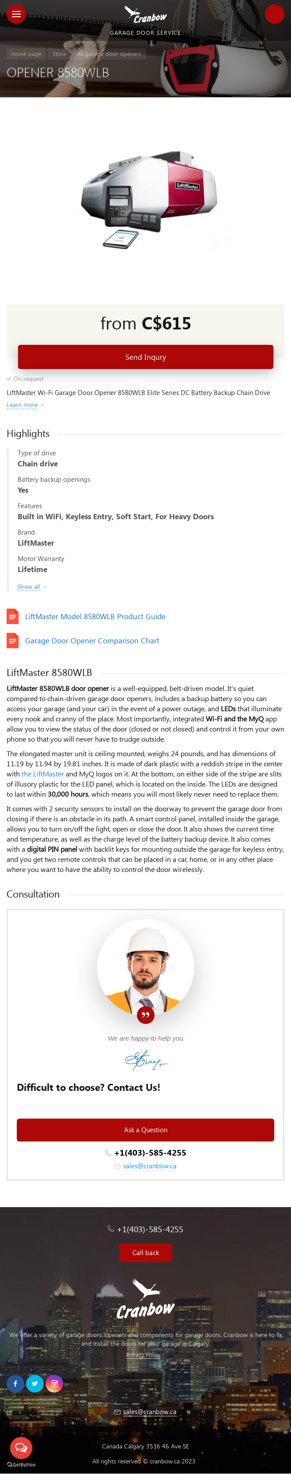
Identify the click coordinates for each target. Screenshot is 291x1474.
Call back (145, 1252)
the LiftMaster (43, 773)
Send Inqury (145, 357)
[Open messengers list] (21, 1448)
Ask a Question (145, 1129)
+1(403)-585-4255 (150, 1152)
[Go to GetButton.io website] (21, 1465)
